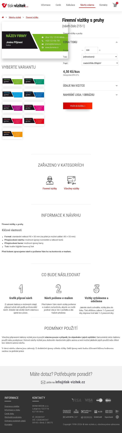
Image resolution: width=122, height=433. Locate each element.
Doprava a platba (11, 406)
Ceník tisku (9, 413)
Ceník (58, 5)
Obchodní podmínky (13, 417)
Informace (45, 5)
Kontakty (103, 5)
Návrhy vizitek (15, 17)
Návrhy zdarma (87, 5)
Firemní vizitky (32, 17)
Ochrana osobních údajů (15, 421)
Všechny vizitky (71, 183)
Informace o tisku (12, 410)
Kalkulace (70, 5)
